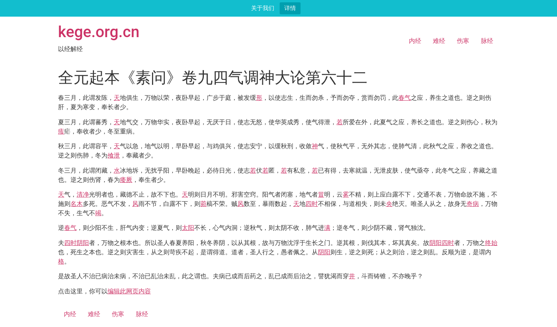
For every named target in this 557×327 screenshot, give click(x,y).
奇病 (472, 203)
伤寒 (463, 41)
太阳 (188, 227)
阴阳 (83, 243)
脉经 (487, 41)
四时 (312, 203)
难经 (439, 41)
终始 (491, 243)
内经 (415, 41)
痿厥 (126, 179)
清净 (83, 194)
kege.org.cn (99, 32)
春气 (404, 97)
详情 (290, 8)
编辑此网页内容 (129, 291)
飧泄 (114, 155)
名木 (76, 203)
